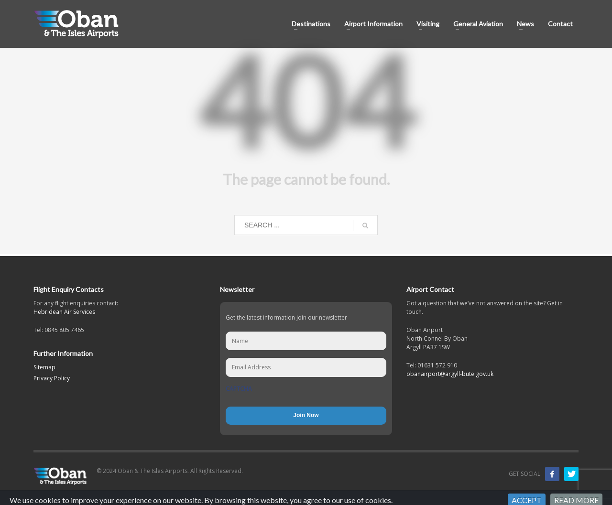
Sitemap (44, 367)
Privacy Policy (51, 378)
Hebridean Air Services (64, 312)
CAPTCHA (239, 389)
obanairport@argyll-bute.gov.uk (449, 374)
